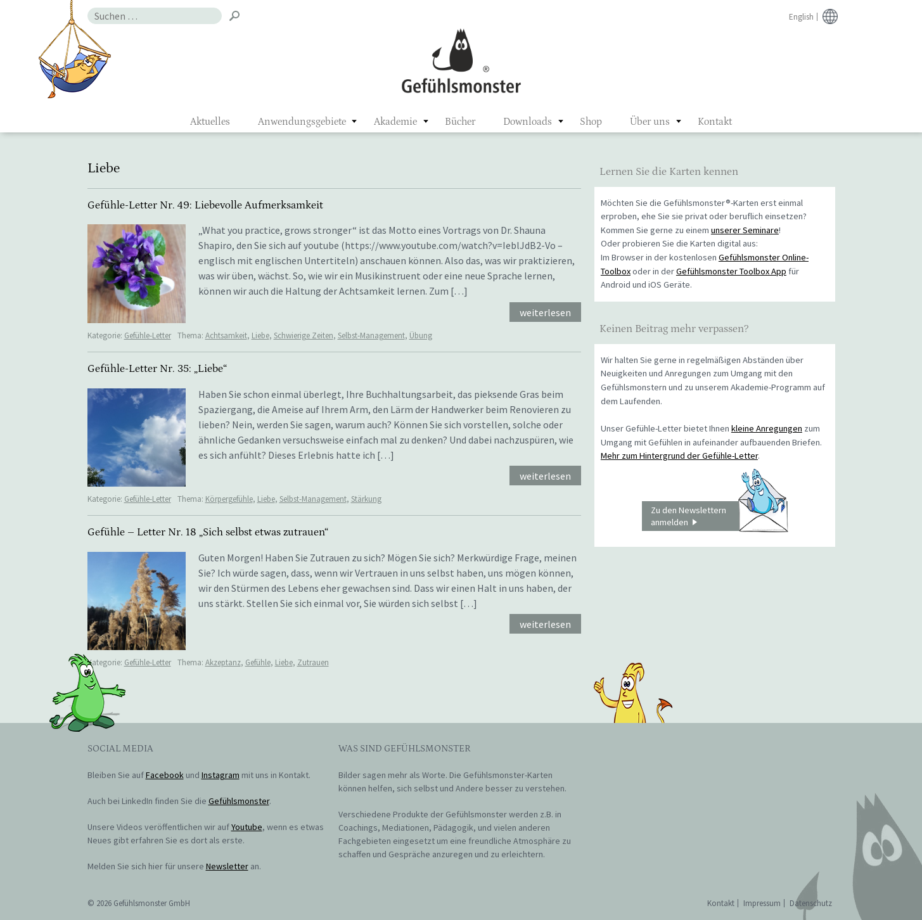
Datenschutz (811, 903)
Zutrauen (313, 662)
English (801, 17)
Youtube (246, 827)
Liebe (260, 335)
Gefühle (258, 662)
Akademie (395, 121)
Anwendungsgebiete (302, 121)
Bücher (460, 121)
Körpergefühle (229, 499)
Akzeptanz (223, 662)
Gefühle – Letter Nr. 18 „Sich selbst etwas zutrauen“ (207, 532)
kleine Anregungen (766, 428)
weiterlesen (545, 312)
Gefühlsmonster (461, 60)
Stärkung (366, 499)
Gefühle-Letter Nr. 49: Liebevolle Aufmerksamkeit (205, 205)
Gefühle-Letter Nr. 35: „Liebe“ (157, 368)
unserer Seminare (745, 230)
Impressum (762, 903)
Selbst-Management (371, 335)
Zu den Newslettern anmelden (719, 516)
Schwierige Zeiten (303, 335)
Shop (591, 121)
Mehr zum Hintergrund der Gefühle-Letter (679, 455)
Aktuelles (210, 121)
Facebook (165, 775)
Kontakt (715, 121)
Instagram (221, 775)
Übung (420, 335)
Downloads (527, 121)
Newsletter (227, 866)
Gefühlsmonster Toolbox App (731, 271)
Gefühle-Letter (147, 335)
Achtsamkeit (226, 335)
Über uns (650, 121)
